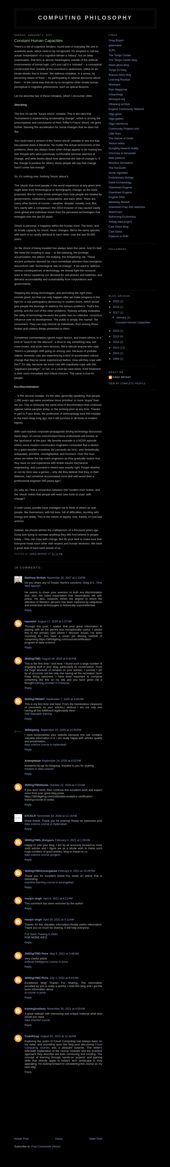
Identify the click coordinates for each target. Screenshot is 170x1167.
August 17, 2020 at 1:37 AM (55, 621)
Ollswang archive (119, 104)
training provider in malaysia (52, 683)
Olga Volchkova (118, 123)
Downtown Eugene (120, 187)
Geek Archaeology (120, 182)
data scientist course (37, 1020)
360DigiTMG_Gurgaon (39, 840)
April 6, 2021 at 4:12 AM (57, 898)
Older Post (95, 1138)
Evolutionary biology (121, 177)
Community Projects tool (124, 128)
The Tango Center (120, 55)
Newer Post (21, 1138)
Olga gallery (116, 118)
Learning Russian (119, 79)
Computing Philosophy (85, 17)
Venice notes (117, 143)
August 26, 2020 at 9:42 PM (59, 658)
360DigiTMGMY (35, 699)
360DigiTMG (33, 658)
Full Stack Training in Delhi (41, 934)
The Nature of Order (121, 138)
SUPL (112, 50)
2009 (116, 358)
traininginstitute (35, 1008)
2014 (116, 342)
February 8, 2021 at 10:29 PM (76, 871)
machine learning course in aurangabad (49, 882)
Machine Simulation (121, 162)
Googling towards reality (123, 148)
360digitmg (32, 730)
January (121, 317)
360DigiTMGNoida (36, 785)
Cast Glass (115, 231)
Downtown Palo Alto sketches (127, 207)
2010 (116, 353)
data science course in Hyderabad (46, 824)
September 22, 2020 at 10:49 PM (61, 730)
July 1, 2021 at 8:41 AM (64, 977)
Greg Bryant (116, 40)
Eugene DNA (117, 197)
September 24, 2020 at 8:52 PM (61, 760)
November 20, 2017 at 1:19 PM (66, 577)
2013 (116, 347)
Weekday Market (119, 202)
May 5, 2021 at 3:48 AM (64, 953)
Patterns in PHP (119, 236)
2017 (116, 312)
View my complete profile (127, 383)
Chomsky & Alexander (122, 153)
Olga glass (115, 114)
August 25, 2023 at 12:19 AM (58, 1036)
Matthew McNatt (35, 577)
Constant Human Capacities (133, 322)
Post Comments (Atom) (45, 1146)
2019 (116, 306)
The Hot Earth (117, 167)
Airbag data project (120, 221)
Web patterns (117, 158)
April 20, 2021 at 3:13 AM (58, 919)
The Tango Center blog (123, 60)
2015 (116, 336)
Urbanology (116, 94)
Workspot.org (117, 99)
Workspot (114, 84)
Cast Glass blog (118, 226)
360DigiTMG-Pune (36, 953)
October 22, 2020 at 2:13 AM (67, 785)
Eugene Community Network (126, 109)
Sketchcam (115, 212)
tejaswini (30, 621)
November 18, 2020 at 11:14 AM (57, 815)
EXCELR (30, 815)
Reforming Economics (122, 216)
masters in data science (39, 768)
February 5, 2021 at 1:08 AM (72, 840)
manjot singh (33, 898)
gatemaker (115, 45)
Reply (28, 610)
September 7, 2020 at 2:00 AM (65, 699)
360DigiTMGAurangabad (41, 871)
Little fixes (115, 133)
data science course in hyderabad (45, 744)
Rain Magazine (118, 89)
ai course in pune (35, 992)
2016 (116, 330)
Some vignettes (118, 172)
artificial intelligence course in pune (46, 961)
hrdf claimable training (38, 713)
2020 (116, 301)
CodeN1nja (32, 1036)
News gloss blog (119, 65)
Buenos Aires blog (120, 74)
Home (59, 1138)
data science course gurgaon (42, 854)
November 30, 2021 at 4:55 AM (66, 1008)
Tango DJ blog (117, 69)
